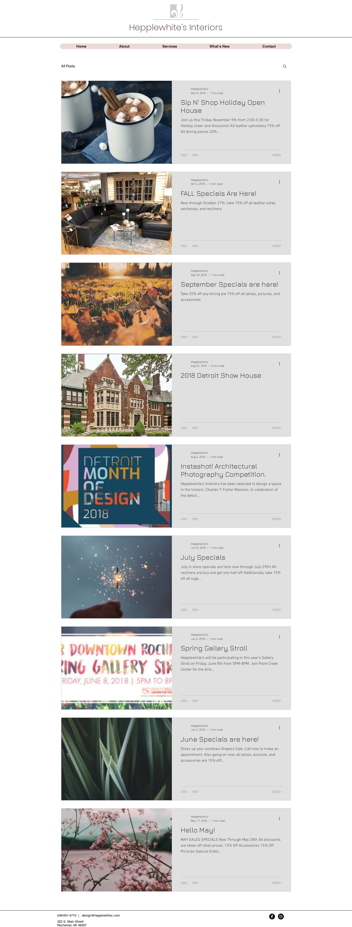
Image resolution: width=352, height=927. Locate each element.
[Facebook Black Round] (272, 916)
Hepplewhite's (159, 27)
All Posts (68, 66)
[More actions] (281, 91)
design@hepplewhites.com (101, 915)
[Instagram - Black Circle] (281, 916)
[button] (284, 66)
